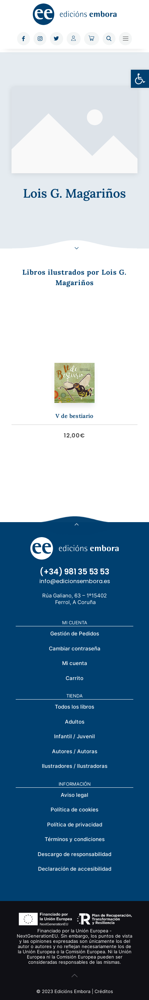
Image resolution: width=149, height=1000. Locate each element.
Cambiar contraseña (74, 648)
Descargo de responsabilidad (74, 854)
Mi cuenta (74, 663)
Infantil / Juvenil (74, 736)
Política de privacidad (74, 824)
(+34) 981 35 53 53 (74, 571)
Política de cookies (74, 809)
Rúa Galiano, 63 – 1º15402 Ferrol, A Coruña (74, 598)
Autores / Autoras (74, 751)
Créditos (104, 991)
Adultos (74, 721)
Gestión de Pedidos (74, 633)
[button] (140, 79)
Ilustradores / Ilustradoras (74, 766)
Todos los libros (74, 706)
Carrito (74, 678)
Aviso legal (74, 795)
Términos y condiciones (75, 839)
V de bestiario (74, 415)
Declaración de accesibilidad (74, 868)
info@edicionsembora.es (74, 581)
